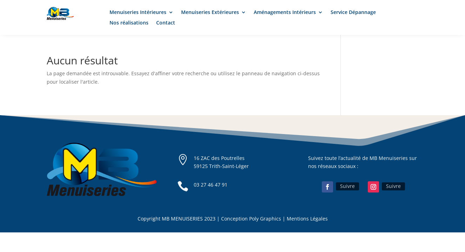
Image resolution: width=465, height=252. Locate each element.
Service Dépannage (353, 12)
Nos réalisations (128, 23)
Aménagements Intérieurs (285, 12)
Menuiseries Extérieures (210, 12)
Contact (165, 23)
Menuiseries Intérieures (137, 12)
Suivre (347, 186)
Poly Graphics (265, 218)
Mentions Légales (307, 218)
